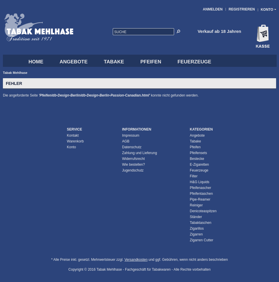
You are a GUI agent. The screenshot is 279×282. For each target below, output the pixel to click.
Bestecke (197, 159)
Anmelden (213, 9)
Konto (71, 147)
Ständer (196, 217)
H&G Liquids (199, 182)
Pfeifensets (198, 153)
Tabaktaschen (200, 223)
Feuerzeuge (194, 62)
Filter (194, 176)
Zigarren (196, 234)
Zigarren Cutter (201, 240)
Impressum (130, 135)
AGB (125, 141)
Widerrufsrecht (133, 159)
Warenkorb (75, 141)
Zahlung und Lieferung (139, 153)
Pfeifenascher (200, 188)
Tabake (114, 62)
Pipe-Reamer (200, 199)
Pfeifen (150, 62)
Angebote (73, 62)
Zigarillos (197, 228)
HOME (35, 62)
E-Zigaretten (199, 165)
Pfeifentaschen (201, 194)
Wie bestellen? (133, 165)
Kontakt (73, 135)
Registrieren (242, 9)
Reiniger (196, 205)
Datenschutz (132, 147)
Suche (120, 32)
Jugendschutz (133, 170)
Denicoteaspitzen (203, 211)
